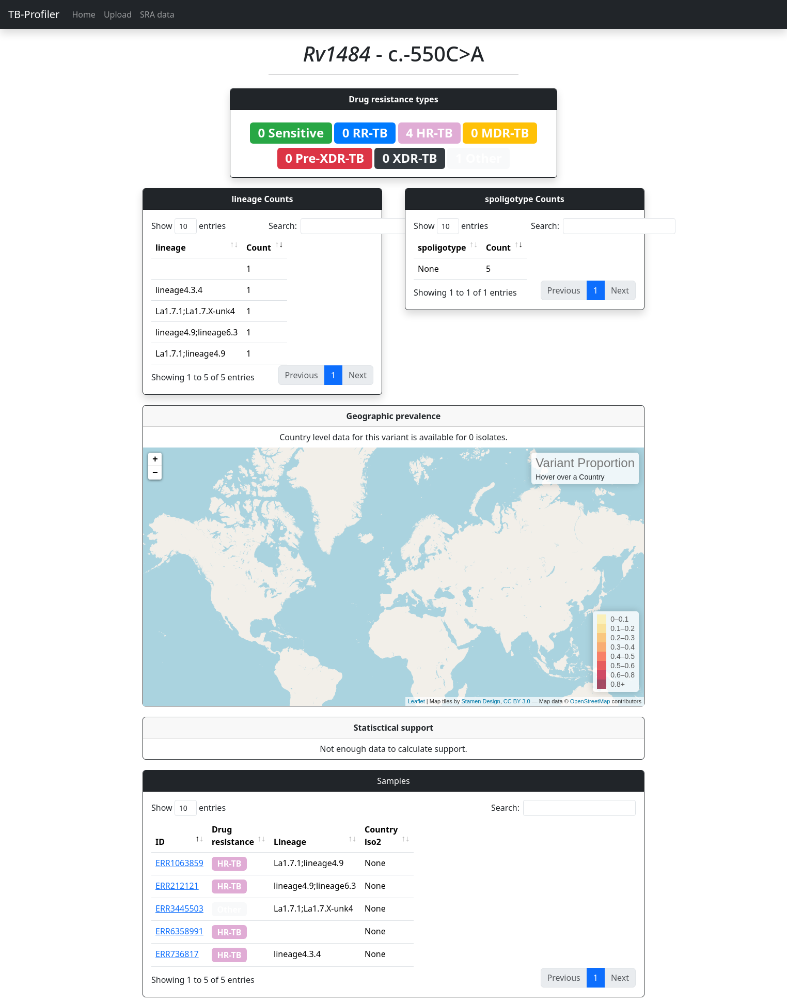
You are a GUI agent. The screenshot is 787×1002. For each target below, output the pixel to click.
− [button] (155, 473)
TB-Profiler (33, 14)
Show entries (188, 226)
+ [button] (155, 459)
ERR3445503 (179, 896)
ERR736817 (177, 941)
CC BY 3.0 (516, 701)
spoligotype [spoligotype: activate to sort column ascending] (442, 247)
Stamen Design (480, 701)
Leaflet (416, 701)
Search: (341, 226)
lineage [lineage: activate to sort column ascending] (170, 247)
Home (84, 14)
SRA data (157, 14)
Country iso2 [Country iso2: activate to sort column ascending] (413, 829)
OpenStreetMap (590, 701)
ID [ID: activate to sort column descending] (160, 829)
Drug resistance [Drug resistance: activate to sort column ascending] (244, 829)
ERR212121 (177, 873)
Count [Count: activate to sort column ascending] (258, 247)
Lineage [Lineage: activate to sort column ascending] (312, 829)
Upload (118, 14)
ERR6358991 (179, 918)
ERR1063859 (179, 850)
